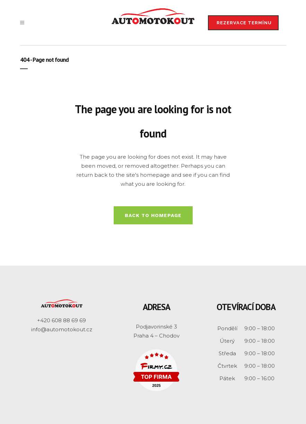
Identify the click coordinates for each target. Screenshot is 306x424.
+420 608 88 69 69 (61, 320)
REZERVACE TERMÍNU (244, 22)
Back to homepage (153, 215)
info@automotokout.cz (61, 329)
